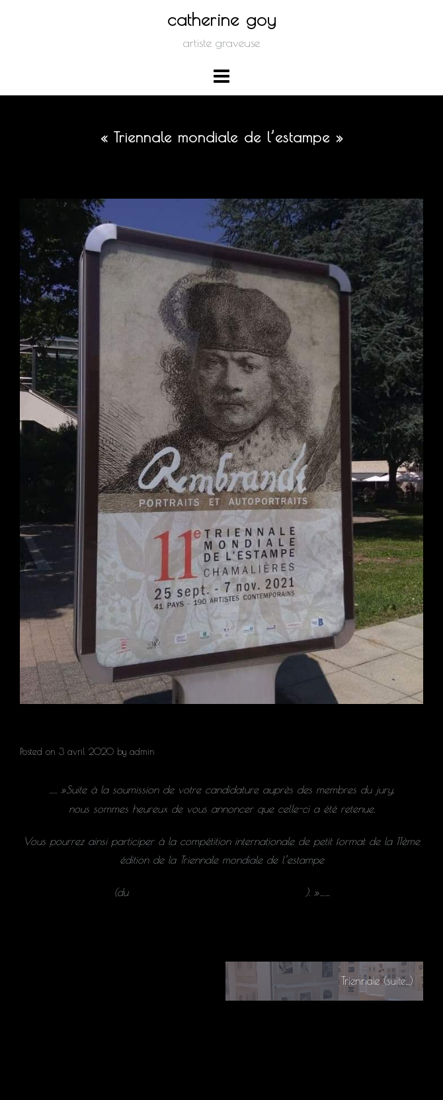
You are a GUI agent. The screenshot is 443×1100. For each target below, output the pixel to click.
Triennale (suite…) (377, 981)
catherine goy (221, 19)
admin (142, 751)
